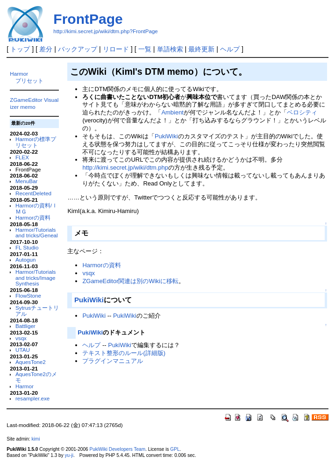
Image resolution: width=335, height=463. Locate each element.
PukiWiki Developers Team (117, 449)
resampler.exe (32, 398)
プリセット (29, 81)
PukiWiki (166, 136)
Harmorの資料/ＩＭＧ (36, 208)
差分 (45, 49)
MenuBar (26, 181)
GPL (174, 449)
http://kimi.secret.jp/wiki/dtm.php (125, 167)
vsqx (21, 338)
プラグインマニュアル (112, 360)
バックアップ (77, 49)
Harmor (19, 74)
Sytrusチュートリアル (37, 311)
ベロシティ (302, 112)
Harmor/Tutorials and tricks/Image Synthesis (35, 278)
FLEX (22, 157)
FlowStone (28, 295)
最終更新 (201, 49)
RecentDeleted (33, 193)
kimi (36, 439)
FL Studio (26, 247)
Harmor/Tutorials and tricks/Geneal (36, 233)
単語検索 (170, 49)
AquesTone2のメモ (36, 377)
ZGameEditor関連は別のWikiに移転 (130, 281)
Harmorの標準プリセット (35, 142)
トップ (20, 49)
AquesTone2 (30, 362)
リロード (116, 49)
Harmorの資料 (32, 217)
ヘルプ (230, 49)
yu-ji (69, 455)
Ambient (172, 112)
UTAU (22, 350)
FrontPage (87, 19)
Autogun (25, 259)
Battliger (25, 326)
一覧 (144, 49)
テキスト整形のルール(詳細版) (123, 352)
